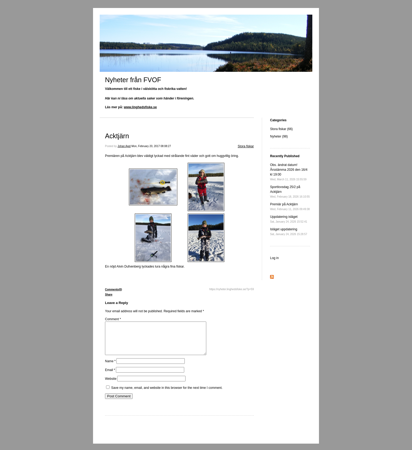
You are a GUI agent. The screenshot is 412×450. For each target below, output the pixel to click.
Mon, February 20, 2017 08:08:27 (151, 146)
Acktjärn (117, 136)
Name (110, 367)
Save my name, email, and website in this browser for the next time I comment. (166, 394)
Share (108, 294)
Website (110, 385)
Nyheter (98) (279, 136)
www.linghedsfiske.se (140, 107)
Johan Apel (124, 146)
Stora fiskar (246, 146)
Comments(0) (113, 289)
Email (110, 376)
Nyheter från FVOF (133, 80)
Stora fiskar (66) (281, 129)
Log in (274, 258)
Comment (113, 319)
